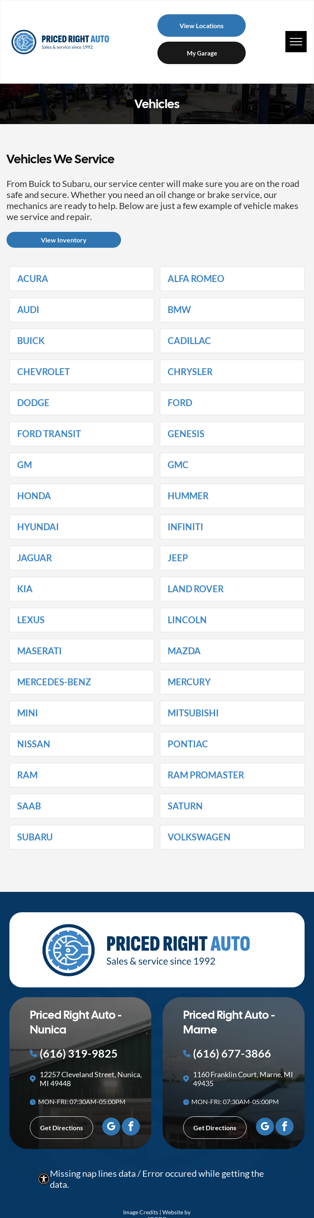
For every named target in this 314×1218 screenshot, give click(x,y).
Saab (29, 806)
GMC (178, 465)
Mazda (184, 651)
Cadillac (189, 341)
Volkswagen (199, 837)
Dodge (33, 403)
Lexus (31, 620)
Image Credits (140, 1212)
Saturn (185, 806)
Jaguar (34, 558)
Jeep (178, 558)
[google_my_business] (111, 1128)
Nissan (33, 744)
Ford (180, 403)
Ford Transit (49, 434)
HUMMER (188, 496)
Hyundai (38, 527)
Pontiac (188, 744)
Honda (34, 496)
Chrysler (190, 372)
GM (24, 465)
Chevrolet (43, 372)
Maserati (39, 651)
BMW (179, 309)
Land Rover (196, 589)
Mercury (189, 682)
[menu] (296, 41)
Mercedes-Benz (54, 682)
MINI (27, 713)
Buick (31, 341)
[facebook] (131, 1128)
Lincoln (187, 620)
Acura (32, 278)
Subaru (35, 837)
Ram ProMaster (206, 775)
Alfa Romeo (196, 278)
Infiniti (185, 527)
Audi (28, 309)
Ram (27, 775)
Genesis (186, 434)
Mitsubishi (193, 713)
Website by (176, 1212)
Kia (25, 589)
